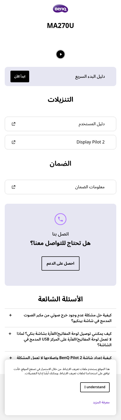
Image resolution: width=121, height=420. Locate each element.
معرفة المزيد (99, 402)
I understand (94, 387)
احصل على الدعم (60, 263)
